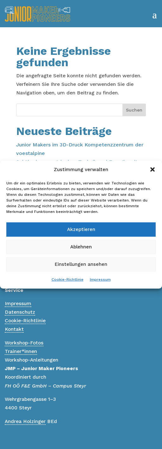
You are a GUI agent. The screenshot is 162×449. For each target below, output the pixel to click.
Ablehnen (81, 247)
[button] (152, 169)
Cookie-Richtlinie (68, 279)
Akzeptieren (81, 229)
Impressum (100, 279)
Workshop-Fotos (24, 343)
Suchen (134, 109)
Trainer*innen (21, 351)
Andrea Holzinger (25, 421)
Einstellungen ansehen (81, 264)
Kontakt (14, 329)
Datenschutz (20, 312)
